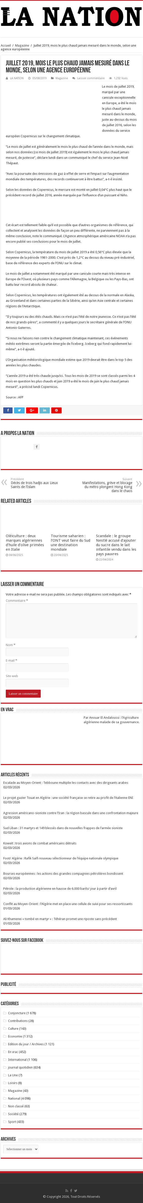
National (14, 1098)
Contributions (18, 1021)
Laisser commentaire (91, 78)
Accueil (6, 45)
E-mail (11, 660)
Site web (12, 676)
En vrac (13, 1052)
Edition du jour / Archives (26, 1044)
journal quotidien (20, 1067)
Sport (12, 1122)
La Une (13, 1075)
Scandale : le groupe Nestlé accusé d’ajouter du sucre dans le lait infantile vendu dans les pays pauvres (116, 545)
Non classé (16, 1106)
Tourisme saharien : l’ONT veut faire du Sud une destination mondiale (70, 543)
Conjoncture (17, 1013)
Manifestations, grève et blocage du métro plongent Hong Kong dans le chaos (106, 485)
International (17, 1060)
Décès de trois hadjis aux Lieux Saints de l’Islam (36, 483)
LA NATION (17, 78)
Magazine (22, 45)
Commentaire (17, 601)
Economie (15, 1036)
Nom (10, 645)
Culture (13, 1028)
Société (13, 1114)
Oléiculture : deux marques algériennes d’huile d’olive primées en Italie (25, 543)
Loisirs (12, 1083)
